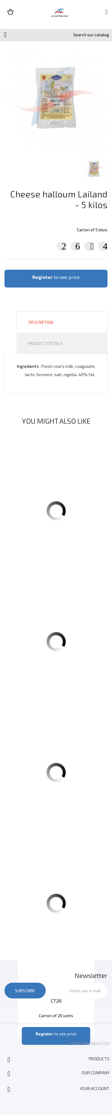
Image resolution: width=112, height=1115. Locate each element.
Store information (89, 1043)
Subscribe (25, 990)
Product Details (45, 343)
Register (42, 277)
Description (41, 322)
